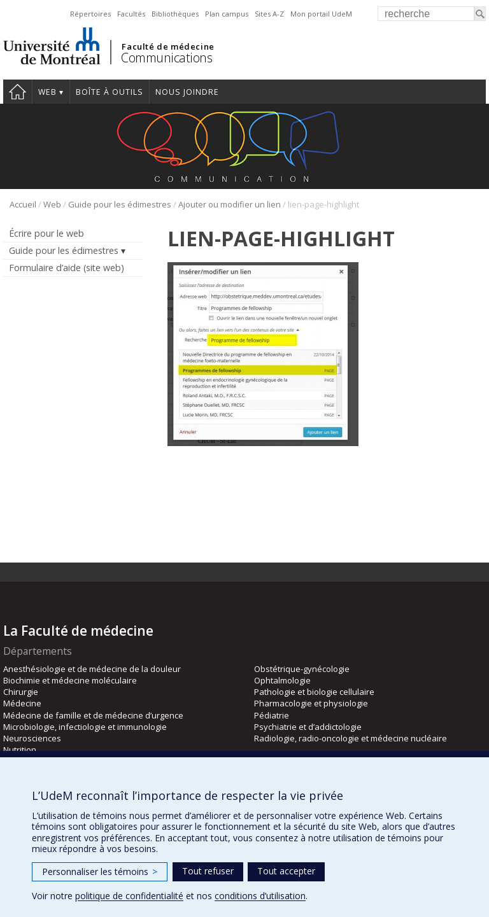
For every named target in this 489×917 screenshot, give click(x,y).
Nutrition (19, 749)
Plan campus (226, 13)
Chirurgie (20, 691)
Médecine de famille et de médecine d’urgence (93, 715)
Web (47, 92)
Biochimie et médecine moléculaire (70, 680)
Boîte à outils (109, 92)
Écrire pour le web (46, 233)
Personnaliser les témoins (99, 871)
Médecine (22, 703)
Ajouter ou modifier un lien (229, 204)
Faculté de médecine (168, 46)
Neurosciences (32, 738)
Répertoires (90, 13)
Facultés (131, 13)
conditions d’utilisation (260, 896)
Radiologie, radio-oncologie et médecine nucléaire (350, 738)
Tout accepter (286, 871)
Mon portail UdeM (321, 13)
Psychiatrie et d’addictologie (308, 726)
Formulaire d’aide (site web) (66, 268)
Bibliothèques (175, 13)
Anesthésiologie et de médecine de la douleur (92, 669)
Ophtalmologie (282, 680)
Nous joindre (187, 92)
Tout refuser (208, 871)
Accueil (17, 92)
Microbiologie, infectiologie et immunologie (85, 726)
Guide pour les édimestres (119, 204)
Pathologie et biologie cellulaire (314, 691)
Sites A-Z (269, 13)
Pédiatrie (271, 715)
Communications (166, 57)
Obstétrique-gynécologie (302, 669)
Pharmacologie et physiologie (311, 703)
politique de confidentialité (129, 896)
